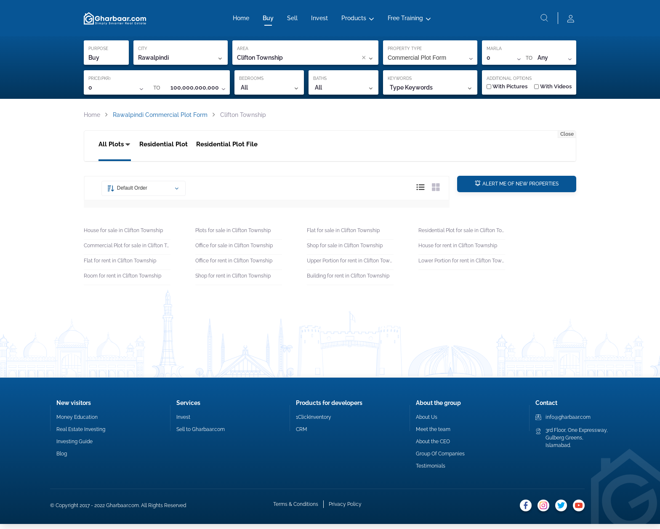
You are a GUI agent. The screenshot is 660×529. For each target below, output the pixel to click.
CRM (301, 434)
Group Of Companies (440, 459)
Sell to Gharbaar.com (200, 434)
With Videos (553, 90)
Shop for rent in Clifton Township (233, 281)
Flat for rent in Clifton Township (120, 266)
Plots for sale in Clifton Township (233, 235)
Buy (268, 19)
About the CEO (433, 447)
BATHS (320, 81)
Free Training (405, 19)
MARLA (494, 52)
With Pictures (507, 90)
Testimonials (430, 471)
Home (241, 19)
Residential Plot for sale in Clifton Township (461, 235)
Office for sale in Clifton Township (234, 251)
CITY (142, 52)
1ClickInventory (313, 422)
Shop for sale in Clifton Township (345, 251)
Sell (292, 19)
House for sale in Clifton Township (123, 235)
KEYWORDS (400, 81)
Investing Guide (74, 447)
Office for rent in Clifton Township (233, 266)
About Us (426, 422)
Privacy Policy (345, 510)
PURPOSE (98, 52)
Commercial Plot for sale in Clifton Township (127, 251)
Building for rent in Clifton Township (348, 281)
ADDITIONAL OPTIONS (509, 81)
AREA (242, 52)
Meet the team (433, 434)
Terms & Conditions (295, 510)
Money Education (77, 422)
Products (353, 19)
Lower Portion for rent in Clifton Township (461, 266)
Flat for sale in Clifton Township (343, 235)
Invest (319, 19)
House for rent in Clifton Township (457, 251)
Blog (61, 459)
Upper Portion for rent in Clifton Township (350, 266)
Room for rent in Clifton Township (122, 281)
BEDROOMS (251, 81)
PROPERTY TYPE (405, 52)
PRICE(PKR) (99, 81)
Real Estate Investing (80, 434)
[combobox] (324, 61)
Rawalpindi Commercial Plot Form (160, 118)
